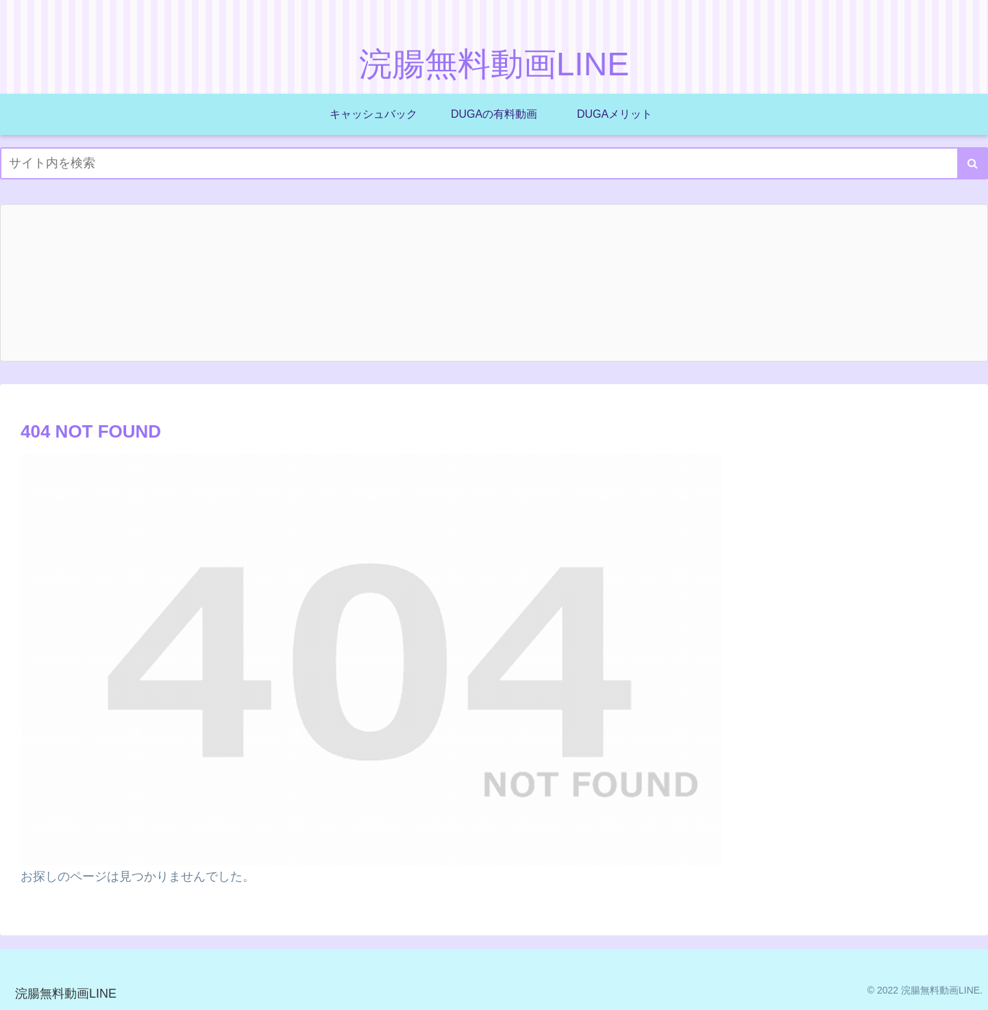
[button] (972, 163)
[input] (494, 163)
